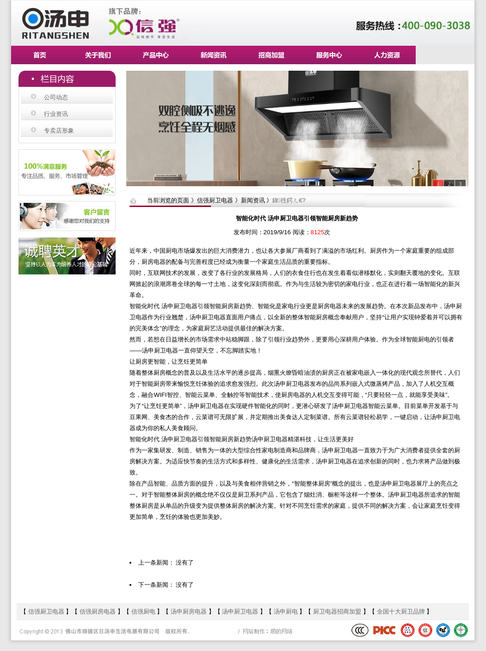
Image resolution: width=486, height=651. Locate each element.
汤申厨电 (286, 611)
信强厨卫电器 (47, 611)
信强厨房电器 (98, 611)
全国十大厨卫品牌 (401, 611)
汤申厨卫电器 (240, 611)
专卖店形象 (59, 130)
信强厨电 (143, 611)
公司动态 (56, 97)
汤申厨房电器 (190, 611)
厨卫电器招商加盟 (337, 611)
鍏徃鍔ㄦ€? (289, 200)
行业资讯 (56, 113)
